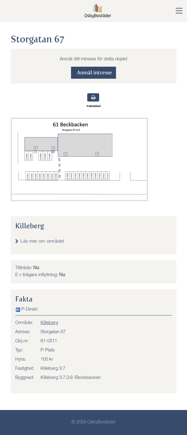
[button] (174, 11)
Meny (12, 10)
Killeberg (49, 323)
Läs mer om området (42, 241)
